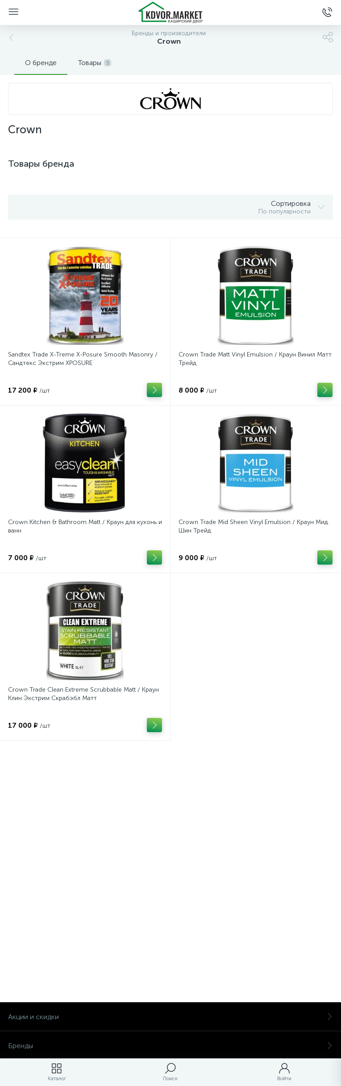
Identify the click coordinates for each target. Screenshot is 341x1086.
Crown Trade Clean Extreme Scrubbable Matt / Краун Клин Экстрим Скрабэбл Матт (83, 694)
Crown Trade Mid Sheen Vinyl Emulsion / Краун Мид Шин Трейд (253, 526)
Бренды (170, 1045)
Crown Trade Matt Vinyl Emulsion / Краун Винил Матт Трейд (255, 359)
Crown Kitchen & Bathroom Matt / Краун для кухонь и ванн (85, 526)
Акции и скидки (170, 1016)
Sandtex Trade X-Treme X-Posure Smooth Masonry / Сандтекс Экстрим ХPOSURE (83, 359)
